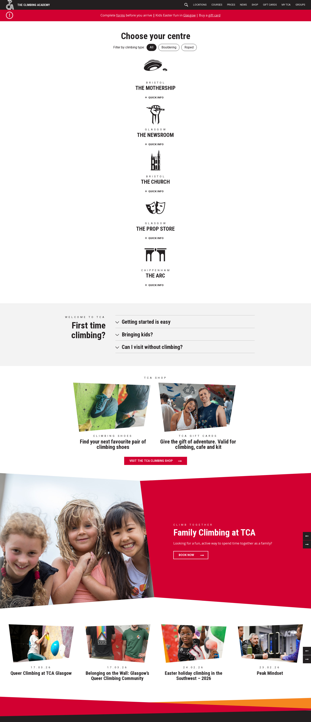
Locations (199, 4)
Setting (71, 681)
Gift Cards (270, 4)
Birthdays (19, 687)
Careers (17, 697)
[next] (307, 356)
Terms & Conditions (143, 681)
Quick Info (33, 97)
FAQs (15, 708)
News (243, 4)
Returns (194, 687)
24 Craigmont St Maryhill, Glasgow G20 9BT (214, 572)
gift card (215, 15)
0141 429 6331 (96, 590)
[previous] (307, 348)
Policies (135, 687)
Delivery (195, 692)
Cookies (135, 697)
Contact (136, 708)
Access (17, 692)
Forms (16, 703)
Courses (216, 4)
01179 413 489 (155, 590)
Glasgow (189, 15)
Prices (231, 4)
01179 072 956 (37, 590)
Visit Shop (196, 681)
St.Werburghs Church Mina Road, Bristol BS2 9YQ (155, 572)
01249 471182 (273, 590)
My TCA (286, 4)
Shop (255, 4)
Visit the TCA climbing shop (151, 272)
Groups (300, 4)
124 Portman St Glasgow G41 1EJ (96, 572)
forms (119, 15)
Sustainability (140, 692)
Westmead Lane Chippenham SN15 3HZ (273, 572)
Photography (139, 703)
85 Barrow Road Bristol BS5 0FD (37, 572)
